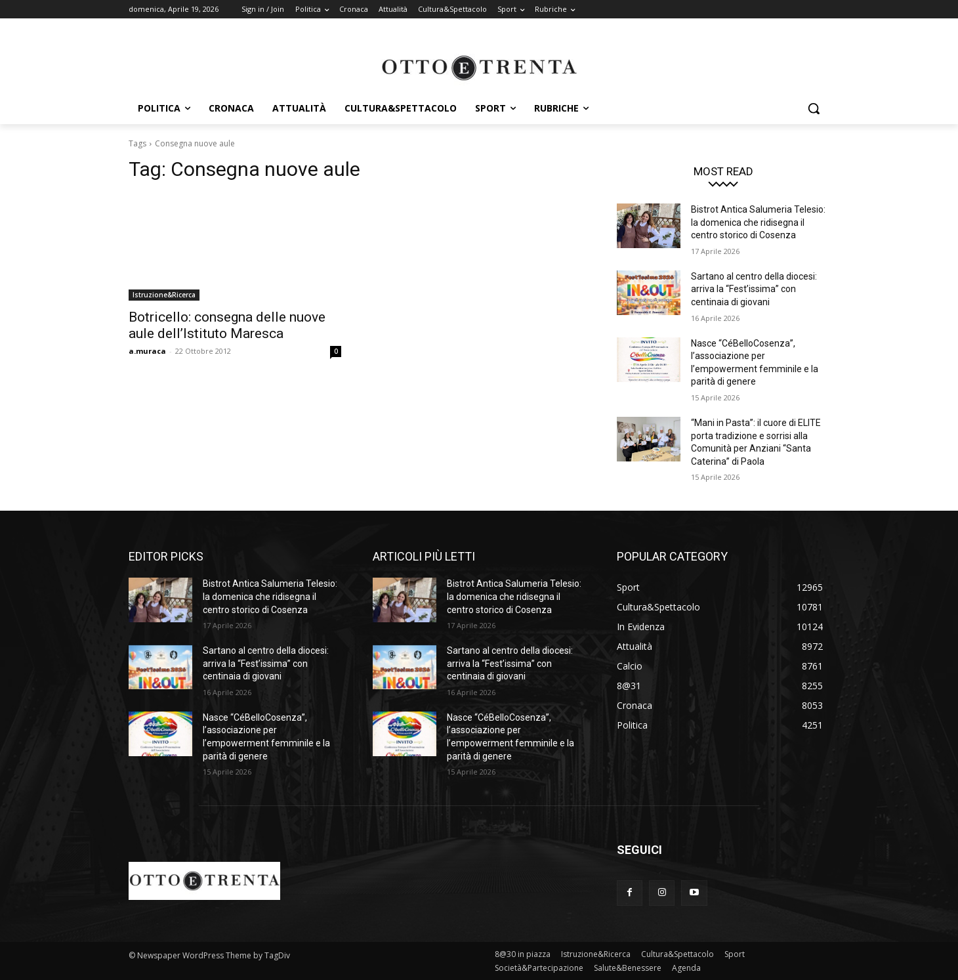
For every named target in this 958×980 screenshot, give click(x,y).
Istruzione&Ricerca (164, 294)
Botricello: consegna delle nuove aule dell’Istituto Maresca (227, 325)
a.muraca (147, 351)
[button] (813, 108)
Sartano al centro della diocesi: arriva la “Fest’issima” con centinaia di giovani (754, 289)
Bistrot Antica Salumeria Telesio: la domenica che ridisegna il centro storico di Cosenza (758, 222)
